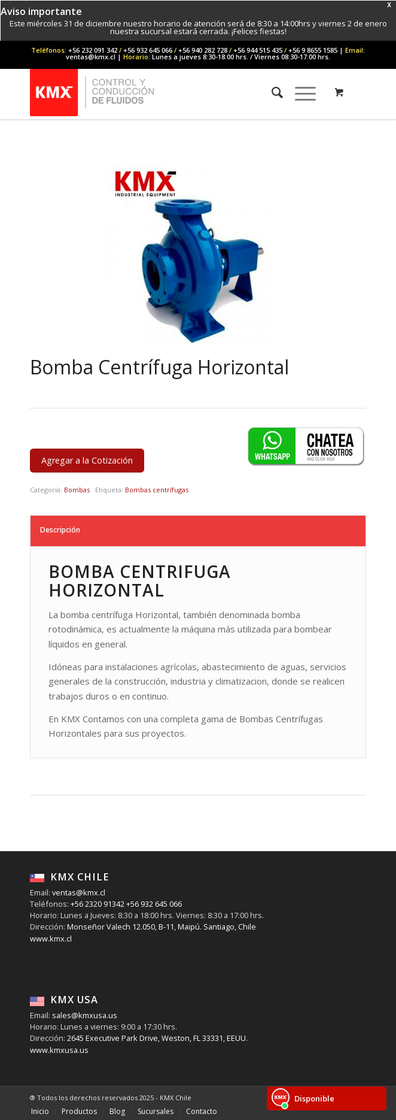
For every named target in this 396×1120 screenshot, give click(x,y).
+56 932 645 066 (153, 903)
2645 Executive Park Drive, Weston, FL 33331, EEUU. (157, 1038)
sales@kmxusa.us (83, 1015)
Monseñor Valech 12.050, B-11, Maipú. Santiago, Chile (160, 926)
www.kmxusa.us (59, 1050)
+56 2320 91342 (96, 903)
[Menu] (299, 92)
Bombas (77, 489)
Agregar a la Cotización (87, 460)
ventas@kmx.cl (78, 892)
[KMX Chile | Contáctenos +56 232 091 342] (164, 92)
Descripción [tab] (60, 530)
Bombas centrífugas (156, 489)
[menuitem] (271, 92)
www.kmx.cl (51, 938)
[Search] (271, 92)
